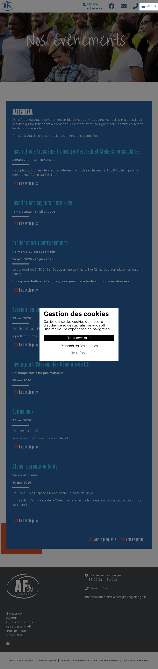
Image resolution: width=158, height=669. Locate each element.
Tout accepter (79, 338)
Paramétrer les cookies (79, 346)
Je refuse (79, 353)
